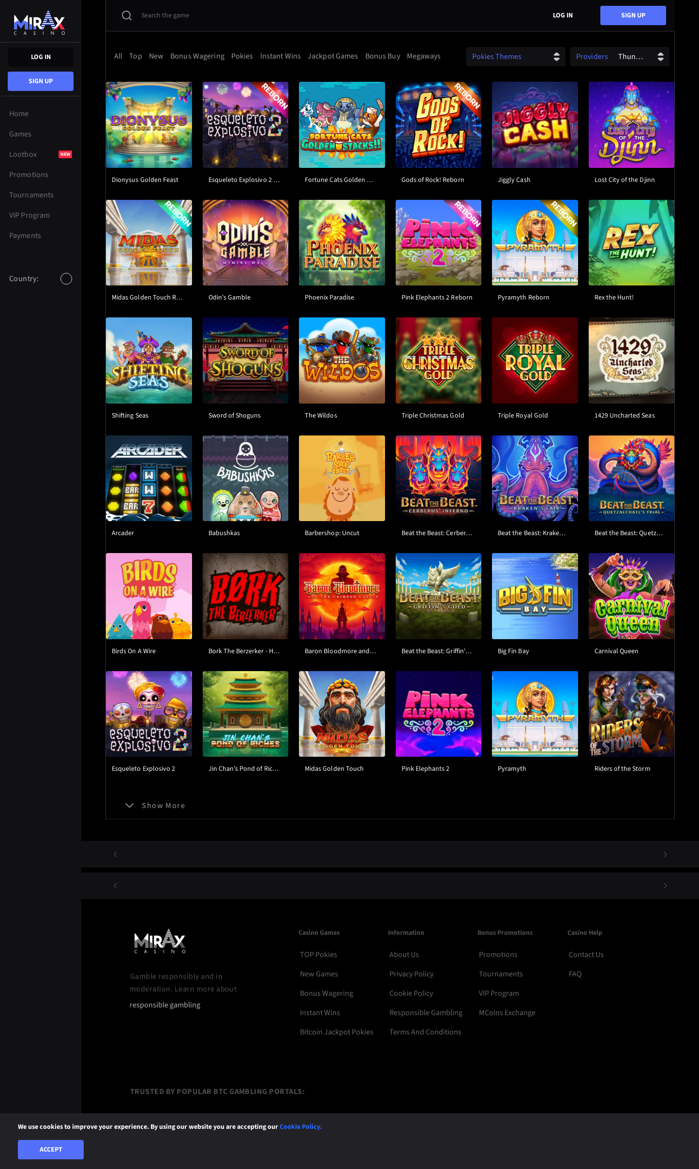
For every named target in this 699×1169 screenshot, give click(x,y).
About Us (404, 954)
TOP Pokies (318, 954)
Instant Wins (320, 1012)
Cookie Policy (411, 993)
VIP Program (499, 993)
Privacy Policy (411, 974)
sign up (41, 81)
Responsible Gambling (425, 1012)
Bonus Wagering (326, 993)
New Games (319, 974)
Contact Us (586, 954)
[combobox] (40, 287)
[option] (15, 299)
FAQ (575, 974)
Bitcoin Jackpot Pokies (336, 1032)
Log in (41, 57)
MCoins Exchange (507, 1012)
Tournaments (501, 974)
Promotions (498, 954)
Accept (51, 1149)
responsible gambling (165, 1005)
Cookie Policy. (301, 1127)
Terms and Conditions (425, 1032)
